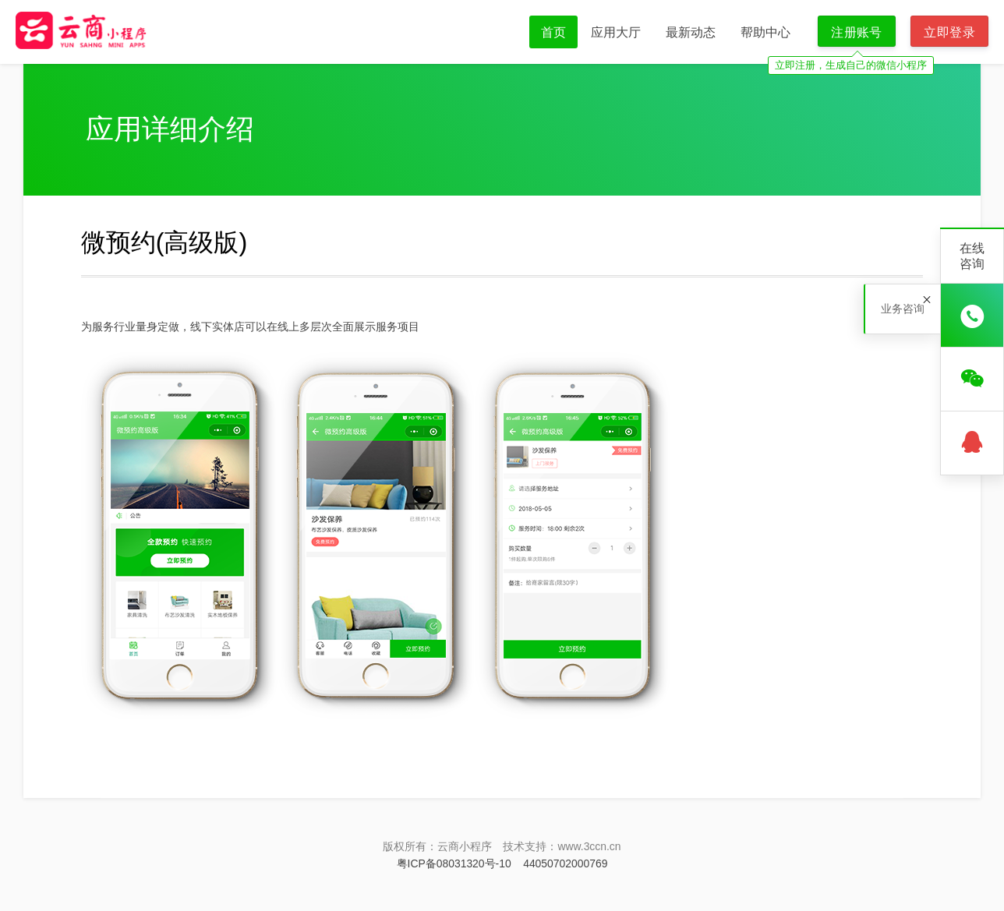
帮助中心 (765, 32)
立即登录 (949, 32)
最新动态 (691, 32)
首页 (553, 32)
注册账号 (856, 32)
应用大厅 (616, 32)
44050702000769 (565, 863)
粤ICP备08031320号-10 (454, 863)
